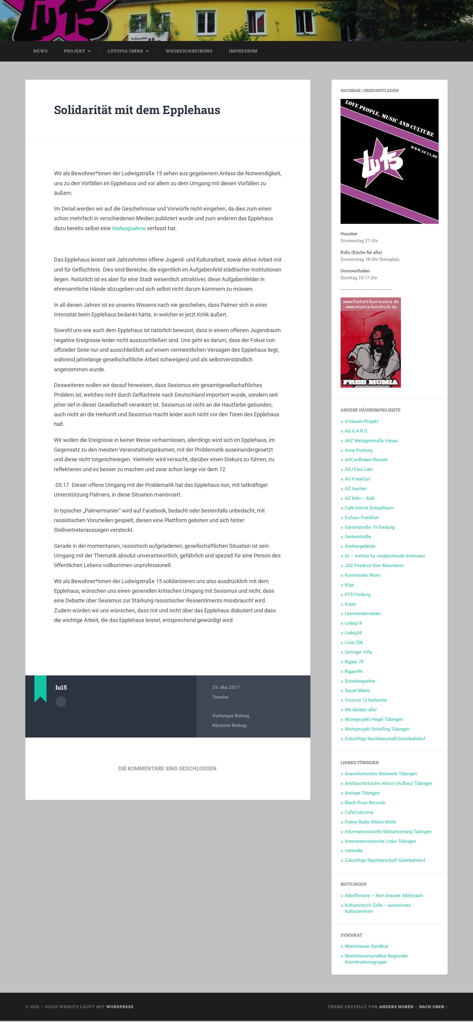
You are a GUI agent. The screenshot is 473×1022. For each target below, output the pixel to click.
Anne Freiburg (359, 451)
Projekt (74, 52)
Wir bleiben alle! (361, 711)
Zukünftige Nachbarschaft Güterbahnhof (385, 740)
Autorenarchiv (61, 702)
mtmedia (354, 852)
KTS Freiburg (357, 595)
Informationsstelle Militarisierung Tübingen (388, 833)
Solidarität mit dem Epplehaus (142, 111)
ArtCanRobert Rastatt (366, 461)
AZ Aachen (356, 490)
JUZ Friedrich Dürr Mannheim (374, 567)
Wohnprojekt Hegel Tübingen (374, 720)
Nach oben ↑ (433, 1007)
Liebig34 (353, 634)
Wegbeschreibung (189, 52)
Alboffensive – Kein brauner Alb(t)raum (384, 897)
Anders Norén (396, 1007)
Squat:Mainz (357, 692)
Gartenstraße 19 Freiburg (370, 528)
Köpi (349, 586)
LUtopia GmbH (125, 52)
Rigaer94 (353, 672)
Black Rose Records (365, 804)
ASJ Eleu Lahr (359, 470)
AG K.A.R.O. (356, 432)
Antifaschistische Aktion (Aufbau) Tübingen (388, 784)
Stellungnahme (130, 229)
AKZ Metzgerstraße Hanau (371, 442)
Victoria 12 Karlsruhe (366, 701)
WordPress (120, 1007)
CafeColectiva (359, 813)
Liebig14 (353, 624)
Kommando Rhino (363, 576)
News (40, 52)
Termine (220, 698)
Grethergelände (360, 547)
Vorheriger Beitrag (230, 717)
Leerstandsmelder (363, 615)
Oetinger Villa (358, 653)
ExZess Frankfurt (362, 519)
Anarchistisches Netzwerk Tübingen (381, 775)
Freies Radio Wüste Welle (370, 823)
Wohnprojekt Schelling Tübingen (377, 730)
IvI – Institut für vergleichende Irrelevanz (385, 557)
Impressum (243, 52)
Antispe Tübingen (362, 794)
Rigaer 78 (354, 663)
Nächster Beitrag (229, 726)
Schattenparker (360, 682)
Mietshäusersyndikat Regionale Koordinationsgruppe (376, 960)
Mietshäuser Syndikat (366, 948)
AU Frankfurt (357, 480)
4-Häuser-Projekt (362, 422)
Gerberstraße (358, 538)
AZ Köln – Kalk (360, 499)
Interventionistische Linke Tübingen (380, 842)
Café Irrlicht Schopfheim (369, 509)
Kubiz (350, 605)
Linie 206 (354, 643)
